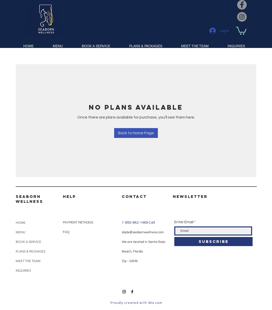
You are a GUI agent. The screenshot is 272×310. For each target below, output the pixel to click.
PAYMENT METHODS (78, 222)
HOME (21, 222)
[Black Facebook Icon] (132, 291)
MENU (20, 232)
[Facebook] (242, 5)
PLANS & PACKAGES (30, 251)
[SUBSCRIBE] (213, 241)
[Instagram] (242, 17)
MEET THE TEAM (28, 261)
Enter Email (183, 222)
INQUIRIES (23, 270)
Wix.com (155, 303)
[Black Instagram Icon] (124, 291)
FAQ (66, 232)
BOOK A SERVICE (28, 242)
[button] (241, 30)
